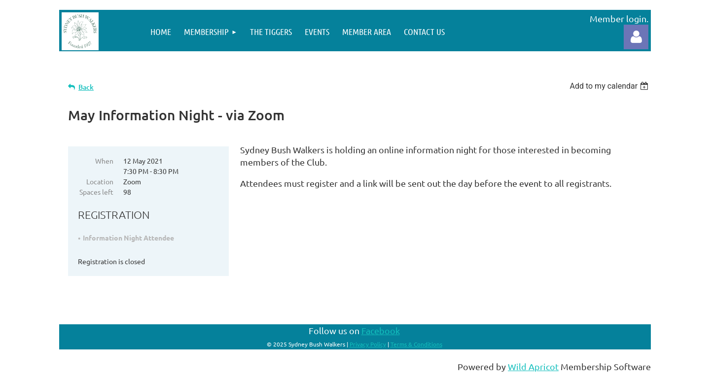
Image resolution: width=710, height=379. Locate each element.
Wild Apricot (533, 366)
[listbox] (610, 86)
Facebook (380, 330)
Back (86, 87)
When (104, 160)
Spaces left (96, 191)
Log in (636, 37)
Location (99, 181)
